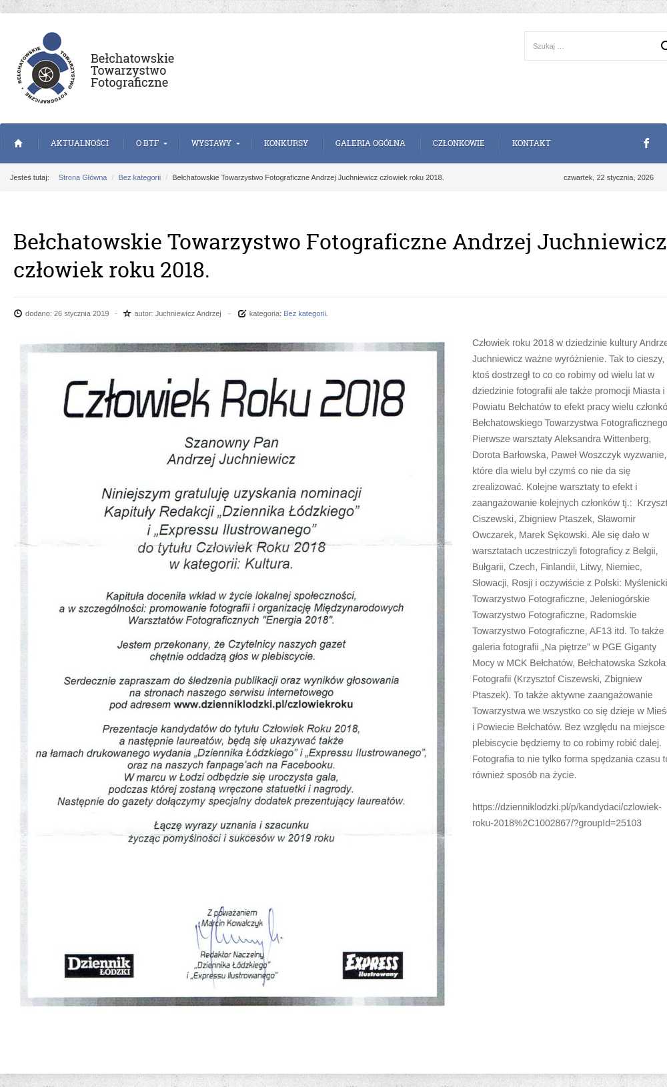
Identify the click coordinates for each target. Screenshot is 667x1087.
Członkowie (459, 143)
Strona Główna (18, 143)
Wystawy (211, 143)
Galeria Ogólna (371, 143)
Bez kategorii (140, 177)
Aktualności (80, 143)
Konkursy (286, 143)
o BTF (147, 143)
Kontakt (531, 143)
